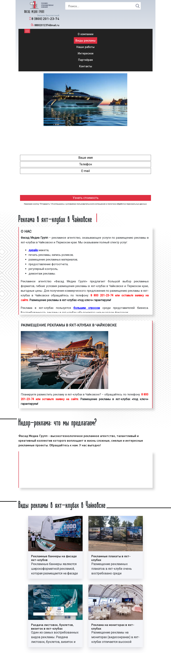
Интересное (85, 53)
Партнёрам (85, 59)
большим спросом (86, 308)
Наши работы (85, 47)
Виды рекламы (85, 40)
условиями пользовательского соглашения (86, 204)
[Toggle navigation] (27, 31)
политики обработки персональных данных (127, 204)
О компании (85, 34)
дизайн (33, 250)
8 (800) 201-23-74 (45, 18)
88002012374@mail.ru (46, 25)
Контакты (85, 66)
